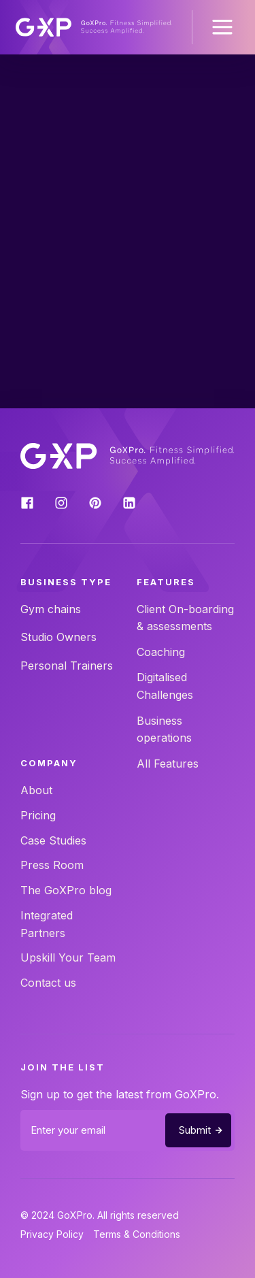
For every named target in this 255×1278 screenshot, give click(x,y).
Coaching (161, 652)
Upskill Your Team (68, 957)
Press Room (52, 865)
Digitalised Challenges (165, 686)
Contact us (48, 982)
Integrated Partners (46, 924)
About (36, 790)
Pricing (38, 815)
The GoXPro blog (66, 890)
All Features (168, 763)
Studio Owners (58, 637)
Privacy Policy (52, 1234)
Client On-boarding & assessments (185, 618)
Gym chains (50, 609)
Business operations (164, 729)
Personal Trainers (66, 665)
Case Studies (53, 840)
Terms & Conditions (136, 1234)
